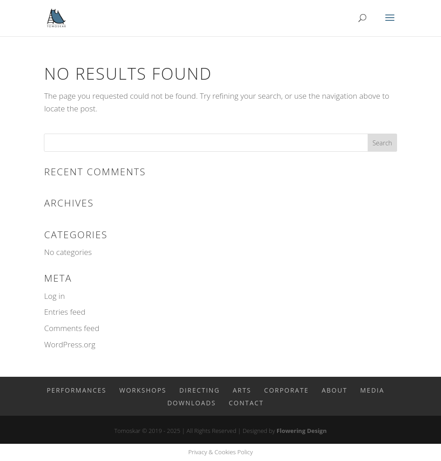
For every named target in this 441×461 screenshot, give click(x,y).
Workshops (142, 390)
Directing (199, 390)
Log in (54, 296)
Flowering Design (302, 431)
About (334, 390)
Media (372, 390)
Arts (242, 390)
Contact (246, 403)
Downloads (191, 403)
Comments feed (71, 328)
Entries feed (64, 312)
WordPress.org (69, 344)
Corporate (286, 390)
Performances (76, 390)
